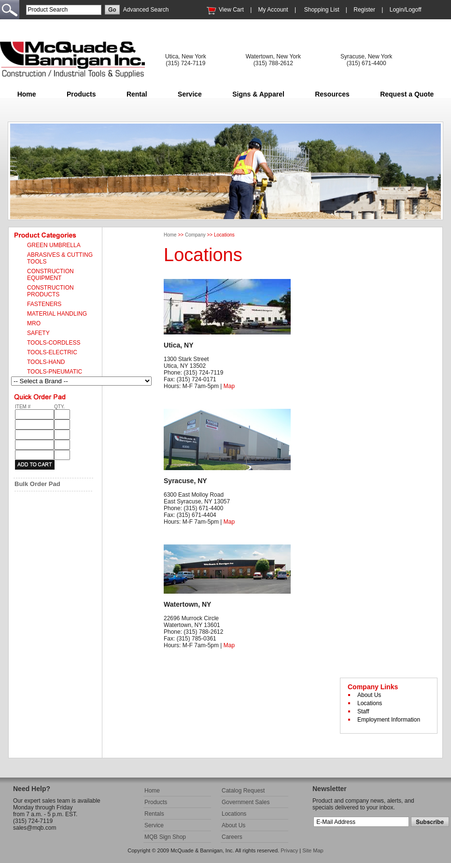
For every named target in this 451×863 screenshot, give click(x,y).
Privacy (289, 850)
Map (229, 386)
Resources (332, 94)
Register (364, 9)
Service (190, 94)
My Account (273, 9)
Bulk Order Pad (37, 483)
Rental (137, 94)
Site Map (312, 850)
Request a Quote (407, 94)
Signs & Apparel (258, 94)
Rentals (154, 813)
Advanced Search (146, 9)
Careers (232, 837)
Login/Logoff (406, 9)
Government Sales (245, 802)
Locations (369, 703)
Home (26, 94)
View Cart (231, 9)
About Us (369, 695)
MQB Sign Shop (165, 837)
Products (81, 94)
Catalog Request (243, 790)
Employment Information (388, 719)
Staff (363, 711)
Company (195, 234)
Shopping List (321, 9)
